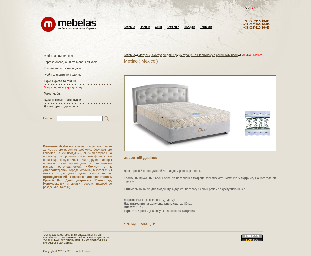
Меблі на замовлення (58, 56)
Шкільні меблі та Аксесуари (62, 68)
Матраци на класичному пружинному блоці (209, 55)
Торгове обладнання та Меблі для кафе (71, 62)
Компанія (173, 27)
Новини (145, 27)
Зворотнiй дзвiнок (140, 158)
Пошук (47, 118)
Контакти (206, 27)
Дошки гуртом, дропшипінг (62, 106)
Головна (129, 27)
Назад (131, 224)
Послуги (189, 27)
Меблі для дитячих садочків (62, 74)
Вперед (146, 224)
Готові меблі (52, 93)
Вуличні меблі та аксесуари (62, 100)
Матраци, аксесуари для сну (63, 87)
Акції (158, 27)
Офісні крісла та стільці (60, 81)
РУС (247, 8)
